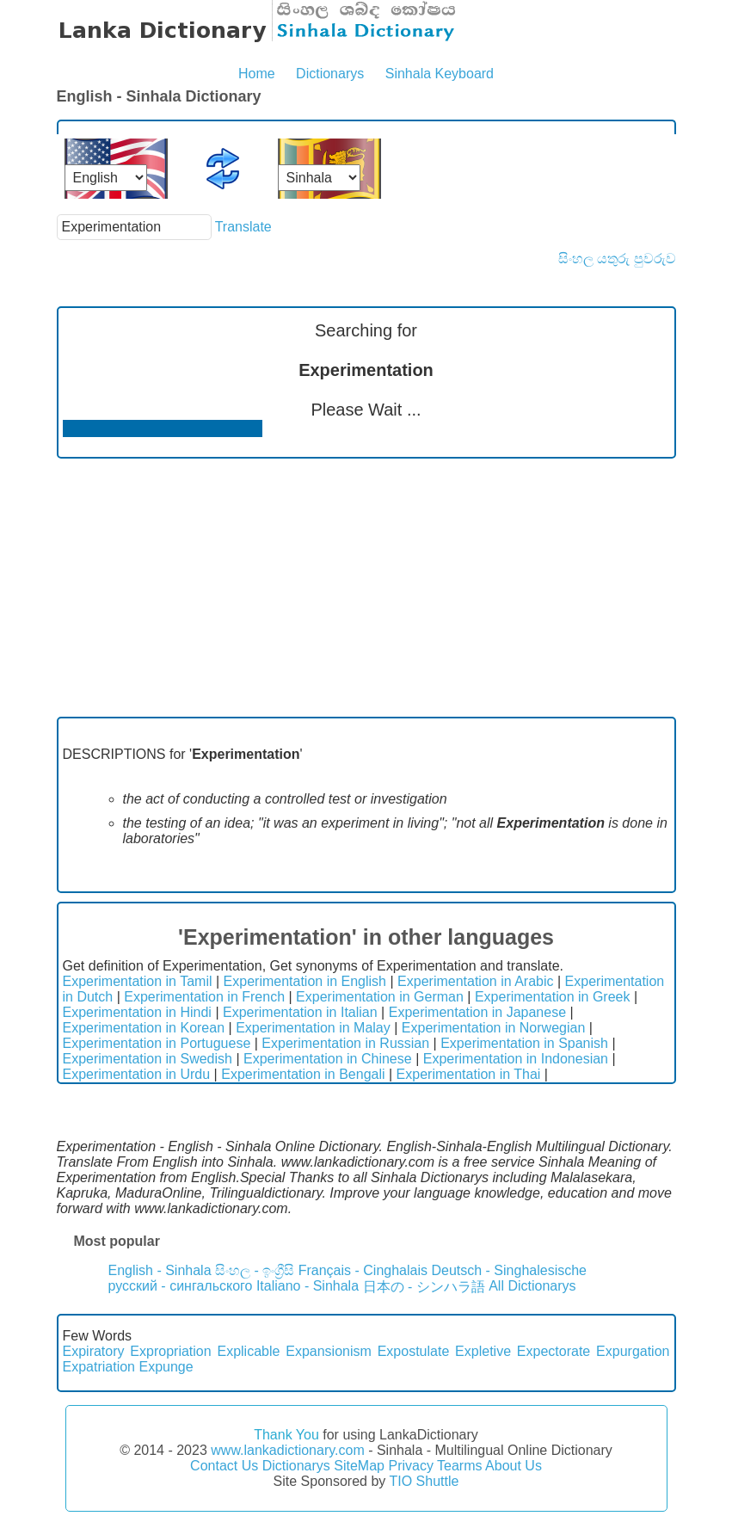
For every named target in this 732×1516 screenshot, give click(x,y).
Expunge (165, 1366)
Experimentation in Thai (469, 1074)
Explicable (248, 1351)
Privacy (410, 1465)
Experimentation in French (204, 996)
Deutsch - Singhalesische (509, 1270)
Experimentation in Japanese (477, 1012)
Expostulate (414, 1351)
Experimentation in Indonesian (515, 1058)
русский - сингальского (180, 1286)
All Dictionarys (532, 1286)
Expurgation (632, 1351)
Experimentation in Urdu (137, 1074)
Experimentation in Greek (553, 996)
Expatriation (99, 1366)
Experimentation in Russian (345, 1043)
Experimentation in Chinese (327, 1058)
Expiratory (94, 1351)
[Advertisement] (366, 587)
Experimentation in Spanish (524, 1043)
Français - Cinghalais (363, 1270)
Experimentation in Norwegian (493, 1027)
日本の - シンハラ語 (424, 1286)
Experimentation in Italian (300, 1012)
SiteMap (359, 1465)
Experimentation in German (380, 996)
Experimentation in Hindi (137, 1012)
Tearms (459, 1465)
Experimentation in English (305, 981)
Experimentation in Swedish (147, 1058)
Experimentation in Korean (144, 1027)
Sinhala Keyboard (439, 73)
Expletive (483, 1351)
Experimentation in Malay (313, 1027)
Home (256, 73)
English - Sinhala (160, 1270)
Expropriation (170, 1351)
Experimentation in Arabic (475, 981)
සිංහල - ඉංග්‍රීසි (254, 1270)
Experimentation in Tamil (137, 981)
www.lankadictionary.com (287, 1450)
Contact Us (224, 1465)
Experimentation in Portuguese (157, 1043)
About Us (513, 1465)
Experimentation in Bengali (302, 1074)
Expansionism (329, 1351)
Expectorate (553, 1351)
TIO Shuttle (423, 1481)
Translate (243, 226)
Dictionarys (330, 73)
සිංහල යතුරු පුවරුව (617, 258)
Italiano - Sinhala (307, 1286)
